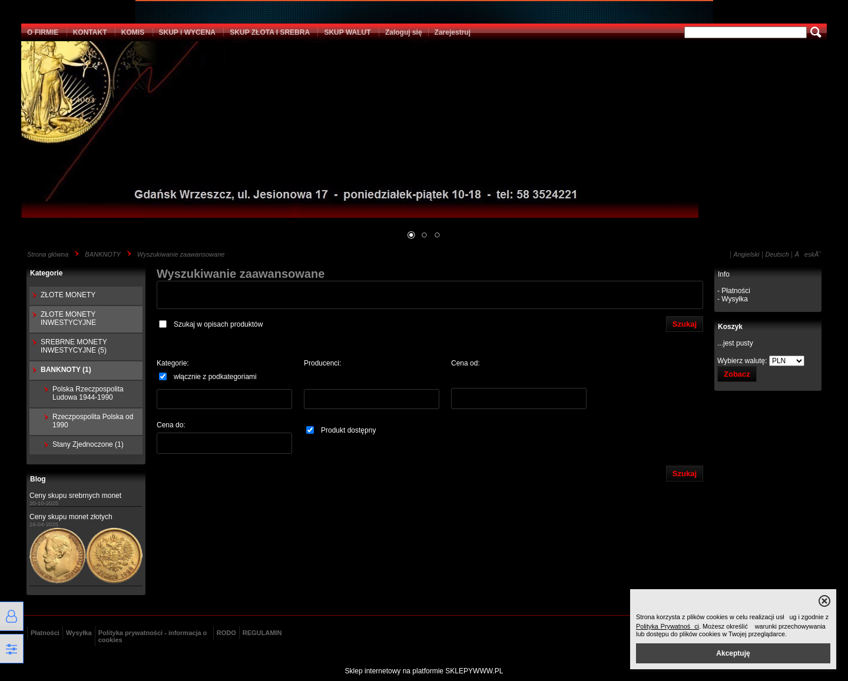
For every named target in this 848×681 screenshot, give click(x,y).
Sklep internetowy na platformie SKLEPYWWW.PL (424, 671)
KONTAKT (90, 32)
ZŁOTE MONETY (68, 295)
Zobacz (737, 374)
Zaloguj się (403, 32)
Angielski (747, 254)
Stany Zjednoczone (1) (88, 444)
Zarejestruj (453, 32)
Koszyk (730, 327)
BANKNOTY (103, 254)
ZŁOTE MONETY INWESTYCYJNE (68, 318)
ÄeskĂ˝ (808, 254)
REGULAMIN (262, 632)
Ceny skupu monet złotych (70, 517)
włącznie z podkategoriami (208, 377)
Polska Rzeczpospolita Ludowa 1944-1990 (88, 393)
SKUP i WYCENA (187, 32)
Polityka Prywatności (667, 626)
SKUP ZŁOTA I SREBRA (270, 32)
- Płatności (733, 291)
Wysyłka (79, 632)
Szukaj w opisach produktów (211, 324)
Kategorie (46, 273)
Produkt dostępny (341, 430)
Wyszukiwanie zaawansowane (181, 254)
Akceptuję (733, 653)
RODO (226, 632)
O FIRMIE (42, 32)
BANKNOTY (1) (66, 370)
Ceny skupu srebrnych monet (75, 495)
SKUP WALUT (347, 32)
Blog (38, 479)
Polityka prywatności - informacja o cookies (152, 636)
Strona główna (47, 254)
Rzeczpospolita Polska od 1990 (92, 421)
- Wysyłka (732, 299)
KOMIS (132, 32)
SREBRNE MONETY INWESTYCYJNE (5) (74, 346)
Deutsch (777, 254)
